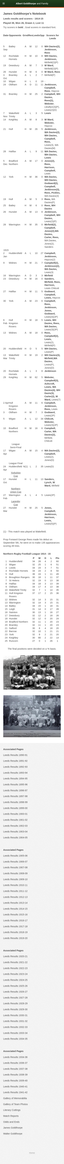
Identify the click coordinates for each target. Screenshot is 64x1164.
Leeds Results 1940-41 (15, 1086)
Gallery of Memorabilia (15, 1098)
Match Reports (11, 1116)
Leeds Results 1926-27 (15, 991)
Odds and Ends (11, 1122)
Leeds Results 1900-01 (15, 814)
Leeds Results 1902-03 (15, 825)
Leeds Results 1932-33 (15, 1027)
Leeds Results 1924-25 (15, 980)
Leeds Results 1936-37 (15, 1063)
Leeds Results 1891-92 (15, 761)
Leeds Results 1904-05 (15, 837)
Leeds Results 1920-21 (15, 956)
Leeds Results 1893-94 (15, 772)
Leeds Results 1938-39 (15, 1074)
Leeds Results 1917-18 (15, 926)
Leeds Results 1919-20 (15, 938)
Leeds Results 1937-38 (15, 1069)
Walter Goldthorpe (12, 1133)
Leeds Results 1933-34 (15, 1033)
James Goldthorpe (13, 1127)
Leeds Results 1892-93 (15, 766)
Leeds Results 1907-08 (15, 867)
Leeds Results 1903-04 (15, 831)
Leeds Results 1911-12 (15, 891)
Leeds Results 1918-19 (15, 932)
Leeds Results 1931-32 (15, 1021)
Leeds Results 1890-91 (15, 755)
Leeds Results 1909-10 (15, 879)
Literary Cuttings (11, 1110)
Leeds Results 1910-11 (15, 885)
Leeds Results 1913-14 (15, 902)
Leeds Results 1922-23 (15, 968)
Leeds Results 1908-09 (15, 873)
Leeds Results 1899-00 (15, 808)
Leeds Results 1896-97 (15, 790)
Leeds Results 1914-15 (15, 908)
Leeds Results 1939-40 (15, 1080)
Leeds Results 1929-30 (15, 1009)
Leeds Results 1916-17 (15, 920)
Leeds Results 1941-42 (15, 1092)
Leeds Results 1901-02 (15, 820)
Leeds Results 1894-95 (15, 778)
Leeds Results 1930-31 (15, 1015)
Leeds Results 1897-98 (15, 796)
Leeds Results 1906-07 (15, 861)
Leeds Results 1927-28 (15, 997)
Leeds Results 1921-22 (15, 962)
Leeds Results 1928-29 (15, 1003)
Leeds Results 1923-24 (15, 974)
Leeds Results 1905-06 (15, 855)
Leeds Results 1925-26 (15, 986)
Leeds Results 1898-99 (15, 802)
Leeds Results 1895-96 (15, 784)
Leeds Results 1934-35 (15, 1038)
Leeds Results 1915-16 (15, 914)
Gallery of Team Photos (15, 1104)
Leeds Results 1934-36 (15, 1057)
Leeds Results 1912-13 (15, 897)
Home (32, 1153)
